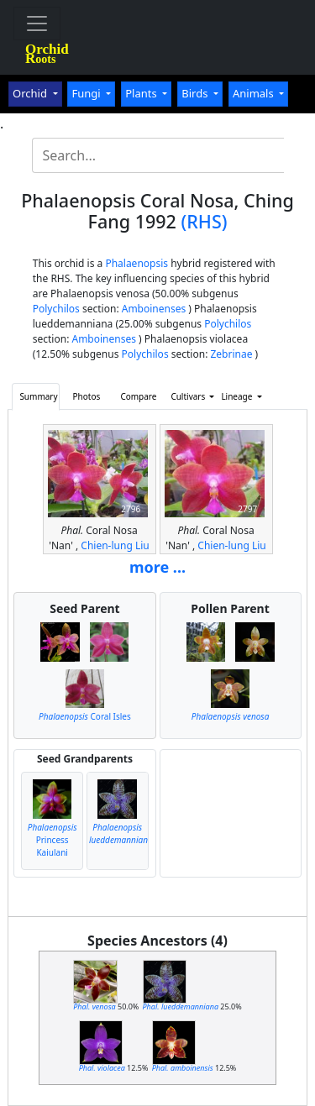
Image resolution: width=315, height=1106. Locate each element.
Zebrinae (231, 354)
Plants (142, 93)
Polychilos (56, 308)
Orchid (31, 93)
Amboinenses (154, 308)
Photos (87, 396)
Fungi (87, 93)
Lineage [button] (238, 396)
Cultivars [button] (189, 396)
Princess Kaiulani (52, 839)
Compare (138, 396)
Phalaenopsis (136, 263)
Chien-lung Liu (115, 545)
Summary (38, 396)
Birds (196, 93)
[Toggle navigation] (36, 23)
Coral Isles (85, 716)
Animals (254, 93)
